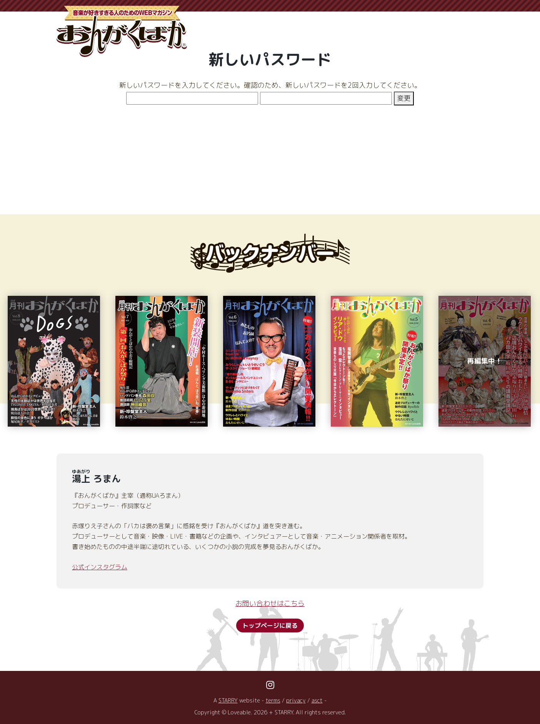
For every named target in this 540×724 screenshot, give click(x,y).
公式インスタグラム (99, 567)
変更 (404, 98)
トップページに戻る (270, 625)
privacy (296, 700)
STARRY (227, 700)
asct (317, 700)
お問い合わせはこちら (270, 603)
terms (272, 700)
